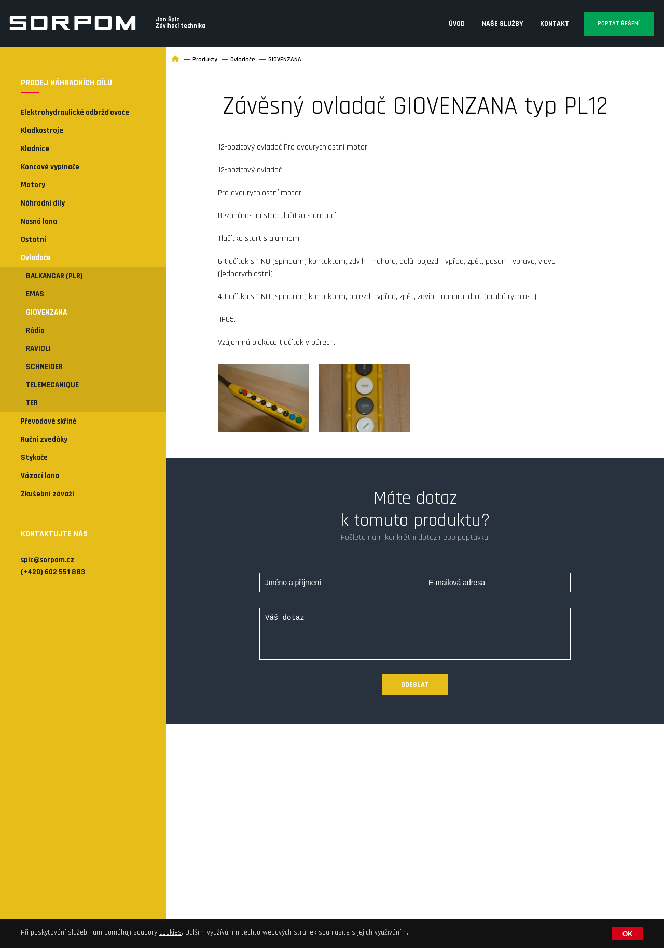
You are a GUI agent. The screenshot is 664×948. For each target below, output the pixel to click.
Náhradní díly (43, 203)
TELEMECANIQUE (52, 385)
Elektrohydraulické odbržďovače (75, 112)
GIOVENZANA (46, 312)
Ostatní (33, 240)
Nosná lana (39, 221)
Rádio (35, 330)
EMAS (35, 294)
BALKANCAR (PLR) (54, 276)
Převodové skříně (48, 421)
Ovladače (36, 258)
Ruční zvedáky (44, 439)
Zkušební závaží (47, 494)
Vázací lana (40, 476)
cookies (170, 932)
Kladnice (35, 149)
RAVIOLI (38, 349)
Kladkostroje (42, 131)
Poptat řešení (619, 24)
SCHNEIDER (44, 367)
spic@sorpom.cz (47, 560)
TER (32, 403)
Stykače (34, 458)
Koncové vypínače (50, 167)
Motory (33, 185)
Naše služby (502, 24)
